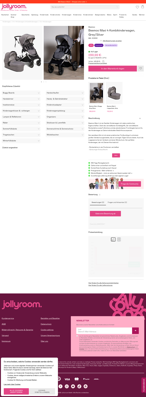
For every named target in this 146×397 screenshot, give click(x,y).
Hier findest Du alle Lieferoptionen (100, 285)
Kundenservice (8, 318)
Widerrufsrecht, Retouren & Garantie (17, 330)
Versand (5, 335)
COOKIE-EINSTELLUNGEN (43, 388)
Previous (4, 53)
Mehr (116, 155)
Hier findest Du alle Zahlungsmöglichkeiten (103, 283)
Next (82, 53)
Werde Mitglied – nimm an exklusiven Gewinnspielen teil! (110, 173)
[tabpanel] (22, 53)
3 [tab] (46, 82)
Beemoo (91, 27)
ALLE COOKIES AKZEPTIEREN (17, 388)
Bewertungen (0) (98, 202)
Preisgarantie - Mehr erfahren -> (102, 171)
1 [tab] (41, 82)
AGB (4, 324)
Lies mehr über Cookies (13, 380)
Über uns (44, 341)
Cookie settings (47, 330)
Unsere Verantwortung (50, 335)
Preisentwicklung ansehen (97, 63)
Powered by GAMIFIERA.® (97, 224)
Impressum (6, 341)
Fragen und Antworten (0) (117, 202)
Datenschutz (46, 324)
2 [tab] (44, 82)
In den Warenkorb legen (112, 68)
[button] (137, 9)
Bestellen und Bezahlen (50, 318)
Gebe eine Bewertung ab (105, 213)
